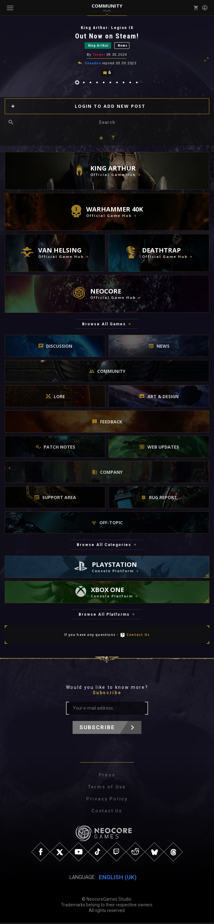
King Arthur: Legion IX (107, 27)
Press (107, 776)
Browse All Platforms (104, 615)
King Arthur (98, 46)
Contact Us (138, 635)
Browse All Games (104, 325)
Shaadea (93, 64)
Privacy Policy (107, 800)
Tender (98, 55)
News (122, 46)
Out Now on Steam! (107, 36)
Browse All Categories (104, 546)
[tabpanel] (107, 51)
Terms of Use (107, 788)
